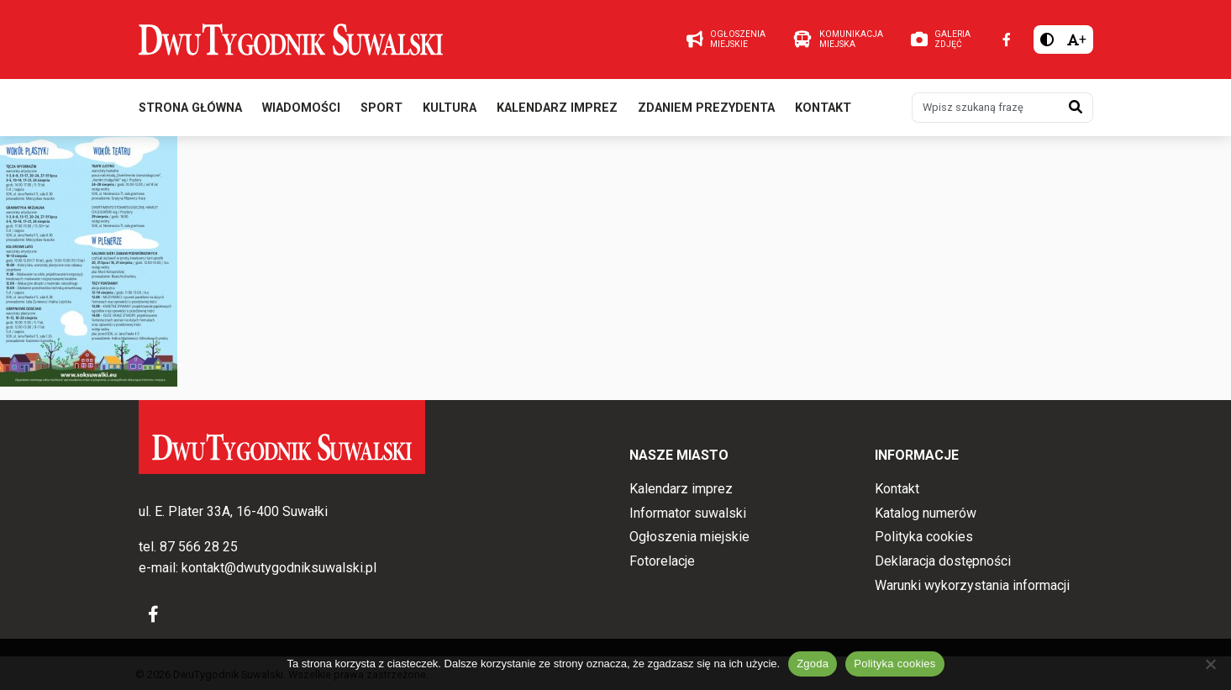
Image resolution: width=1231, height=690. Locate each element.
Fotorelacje (662, 561)
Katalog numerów (925, 513)
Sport (381, 108)
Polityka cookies (924, 537)
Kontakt (823, 108)
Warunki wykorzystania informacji (972, 585)
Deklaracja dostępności (943, 561)
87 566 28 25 (199, 547)
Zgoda (813, 663)
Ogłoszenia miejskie (689, 537)
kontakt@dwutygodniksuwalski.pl (278, 568)
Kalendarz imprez (557, 108)
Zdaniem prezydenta (706, 108)
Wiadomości (301, 108)
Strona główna (190, 108)
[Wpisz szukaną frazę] (986, 107)
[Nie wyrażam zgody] (1210, 664)
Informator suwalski (687, 513)
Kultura (449, 108)
